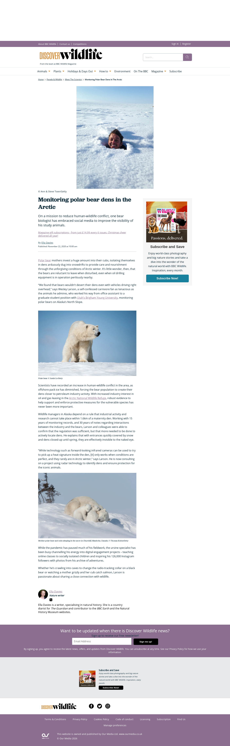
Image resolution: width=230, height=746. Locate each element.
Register (186, 43)
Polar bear (44, 260)
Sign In (175, 43)
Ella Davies (55, 591)
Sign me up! (145, 642)
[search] (187, 57)
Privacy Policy (176, 648)
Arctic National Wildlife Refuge (87, 398)
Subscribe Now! (111, 687)
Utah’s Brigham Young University (97, 297)
